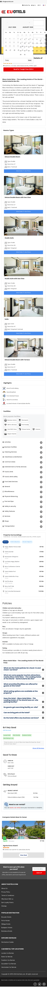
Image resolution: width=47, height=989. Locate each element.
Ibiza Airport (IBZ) (12, 793)
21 (41, 47)
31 (26, 50)
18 (29, 47)
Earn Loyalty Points (7, 903)
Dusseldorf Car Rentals (8, 964)
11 (29, 43)
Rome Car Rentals (6, 957)
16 (20, 47)
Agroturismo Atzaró (10, 846)
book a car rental (15, 808)
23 (22, 46)
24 (26, 46)
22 (45, 47)
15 (45, 43)
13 (37, 43)
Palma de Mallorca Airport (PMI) (16, 797)
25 (31, 46)
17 (24, 47)
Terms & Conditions (7, 896)
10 (24, 43)
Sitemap (4, 906)
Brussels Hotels (6, 917)
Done (29, 60)
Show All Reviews (38, 748)
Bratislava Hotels (6, 931)
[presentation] (3, 833)
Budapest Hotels (6, 928)
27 (10, 50)
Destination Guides (7, 943)
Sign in (33, 5)
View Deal (23, 855)
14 (41, 43)
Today (7, 60)
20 (37, 47)
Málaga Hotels (5, 924)
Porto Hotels (5, 921)
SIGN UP (39, 873)
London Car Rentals (7, 954)
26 (6, 50)
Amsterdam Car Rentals (8, 968)
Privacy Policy (5, 892)
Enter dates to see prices (23, 171)
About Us (4, 888)
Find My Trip (26, 5)
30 (22, 50)
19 (33, 47)
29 (18, 50)
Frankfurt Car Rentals (8, 961)
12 (33, 43)
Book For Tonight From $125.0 (23, 69)
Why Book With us (7, 899)
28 (14, 50)
